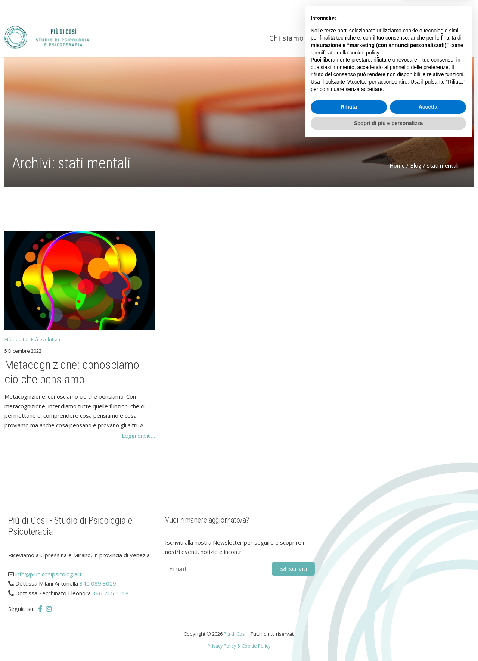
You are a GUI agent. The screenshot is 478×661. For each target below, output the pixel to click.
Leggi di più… (138, 435)
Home (397, 165)
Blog (425, 38)
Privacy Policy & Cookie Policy (239, 645)
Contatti (458, 38)
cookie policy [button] (364, 570)
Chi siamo (286, 38)
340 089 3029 (98, 583)
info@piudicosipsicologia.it (65, 9)
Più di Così (234, 633)
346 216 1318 (110, 593)
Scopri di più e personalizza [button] (388, 640)
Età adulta (388, 38)
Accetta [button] (428, 624)
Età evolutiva (337, 38)
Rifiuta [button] (349, 624)
